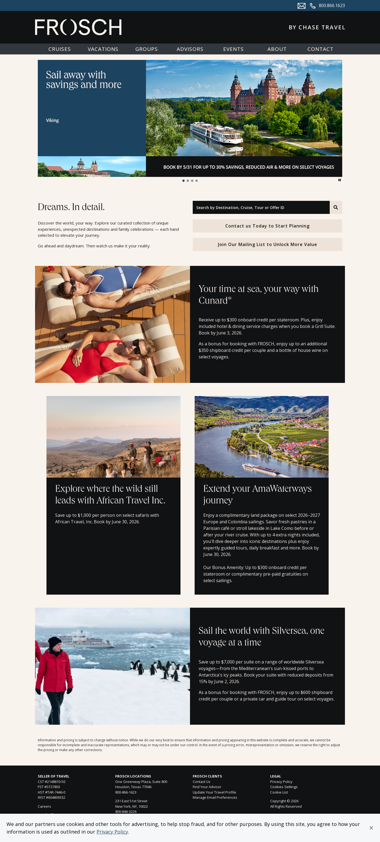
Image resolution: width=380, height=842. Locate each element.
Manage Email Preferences (215, 797)
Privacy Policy (112, 831)
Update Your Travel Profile (214, 792)
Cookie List (279, 792)
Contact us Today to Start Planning (267, 226)
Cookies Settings (284, 787)
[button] (371, 828)
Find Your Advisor (207, 786)
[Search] (336, 207)
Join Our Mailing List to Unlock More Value (267, 244)
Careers (44, 806)
